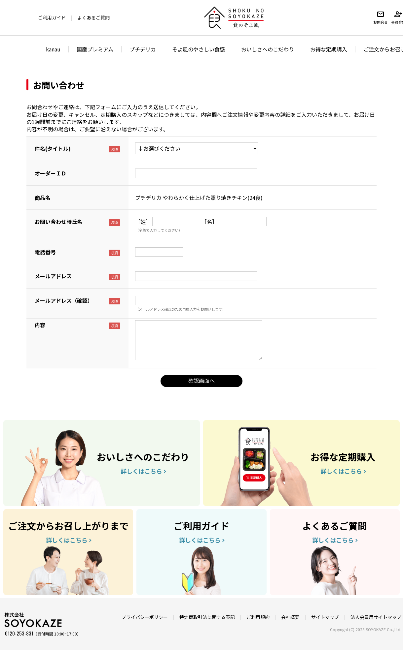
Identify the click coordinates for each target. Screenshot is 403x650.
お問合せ (380, 17)
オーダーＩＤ (50, 173)
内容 (40, 325)
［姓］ (143, 222)
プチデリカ (142, 49)
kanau (53, 49)
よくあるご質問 (93, 17)
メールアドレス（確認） (64, 300)
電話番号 (45, 252)
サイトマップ (325, 617)
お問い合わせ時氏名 (58, 222)
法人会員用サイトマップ (375, 617)
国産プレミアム (95, 49)
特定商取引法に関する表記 (207, 617)
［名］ (209, 222)
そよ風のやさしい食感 (198, 49)
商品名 (43, 197)
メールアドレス (53, 276)
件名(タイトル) (53, 148)
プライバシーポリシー (145, 617)
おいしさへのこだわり (267, 49)
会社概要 (290, 617)
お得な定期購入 (328, 49)
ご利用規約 (258, 617)
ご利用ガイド (52, 17)
